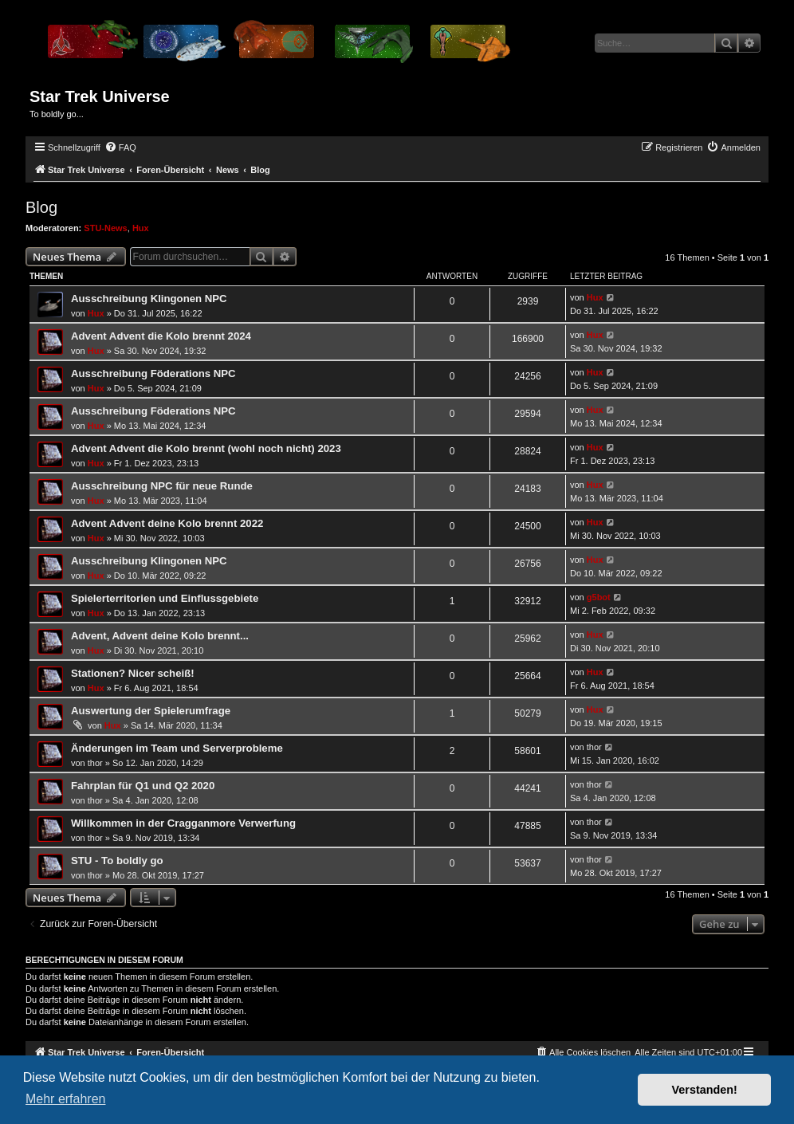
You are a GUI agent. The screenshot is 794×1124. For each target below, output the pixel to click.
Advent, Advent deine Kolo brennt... (160, 636)
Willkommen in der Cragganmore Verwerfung (183, 823)
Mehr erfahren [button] (66, 1099)
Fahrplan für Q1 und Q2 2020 (142, 786)
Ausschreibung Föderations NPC (153, 373)
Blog (41, 207)
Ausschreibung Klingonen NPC (149, 299)
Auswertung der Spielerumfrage (150, 711)
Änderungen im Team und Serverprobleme (177, 748)
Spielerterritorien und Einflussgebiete (164, 598)
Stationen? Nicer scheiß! (133, 673)
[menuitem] (120, 147)
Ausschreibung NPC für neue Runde (162, 486)
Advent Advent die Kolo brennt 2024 (161, 336)
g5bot (599, 597)
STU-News (105, 228)
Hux (140, 228)
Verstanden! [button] (704, 1089)
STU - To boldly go (117, 861)
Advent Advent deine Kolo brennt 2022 (167, 523)
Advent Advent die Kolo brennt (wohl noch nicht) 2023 (206, 448)
